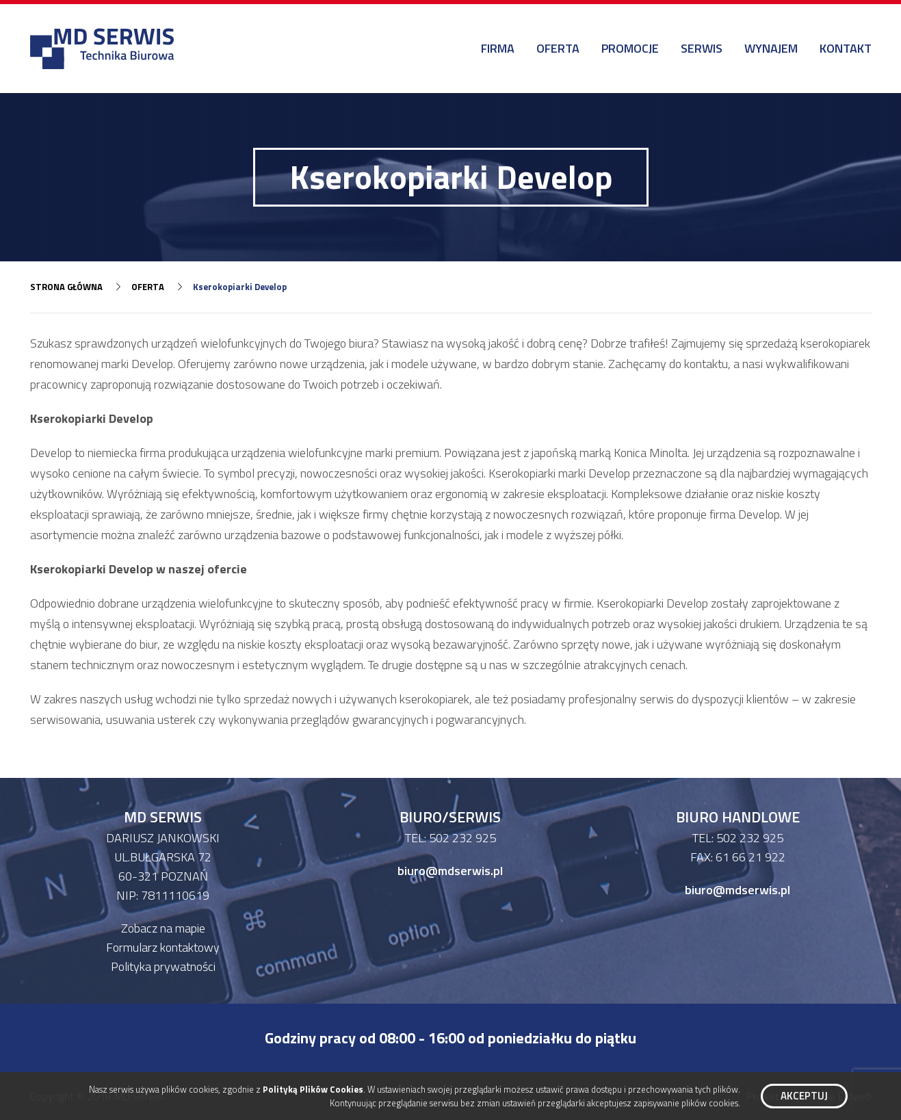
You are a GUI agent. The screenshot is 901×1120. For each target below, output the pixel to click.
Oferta (557, 48)
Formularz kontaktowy (163, 947)
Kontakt (846, 48)
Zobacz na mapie (163, 928)
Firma (497, 48)
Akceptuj (804, 1096)
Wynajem (771, 48)
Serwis (701, 48)
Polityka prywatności (163, 966)
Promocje (630, 48)
